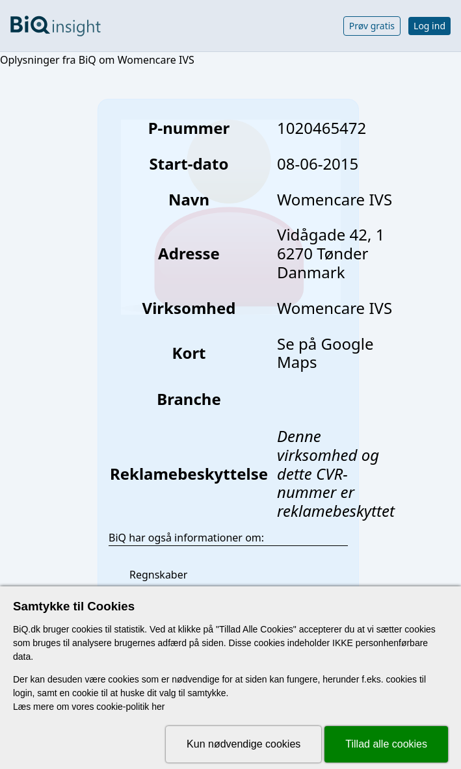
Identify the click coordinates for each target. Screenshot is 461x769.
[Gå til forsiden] (55, 26)
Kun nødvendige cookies (243, 743)
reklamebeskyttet (336, 510)
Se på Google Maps (325, 353)
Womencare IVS (334, 308)
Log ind (429, 26)
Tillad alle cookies (386, 743)
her (158, 706)
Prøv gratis (372, 26)
